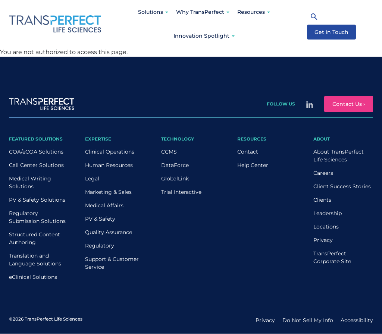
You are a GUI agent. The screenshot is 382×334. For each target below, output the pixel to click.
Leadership (327, 213)
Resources (251, 12)
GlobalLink (175, 178)
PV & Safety (100, 218)
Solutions (150, 12)
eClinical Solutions (33, 277)
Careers (323, 173)
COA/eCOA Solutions (36, 151)
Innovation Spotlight (201, 35)
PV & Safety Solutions (37, 199)
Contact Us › (348, 104)
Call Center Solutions (36, 165)
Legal (92, 178)
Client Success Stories (342, 186)
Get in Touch (331, 32)
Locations (326, 226)
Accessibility (357, 320)
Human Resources (109, 165)
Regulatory (99, 245)
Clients (322, 199)
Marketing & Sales (108, 192)
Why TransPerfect (200, 12)
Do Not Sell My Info (307, 320)
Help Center (252, 165)
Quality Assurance (108, 232)
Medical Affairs (104, 205)
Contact (247, 151)
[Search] (314, 16)
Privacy (323, 240)
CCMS (169, 151)
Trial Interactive (181, 192)
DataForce (175, 165)
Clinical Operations (109, 151)
